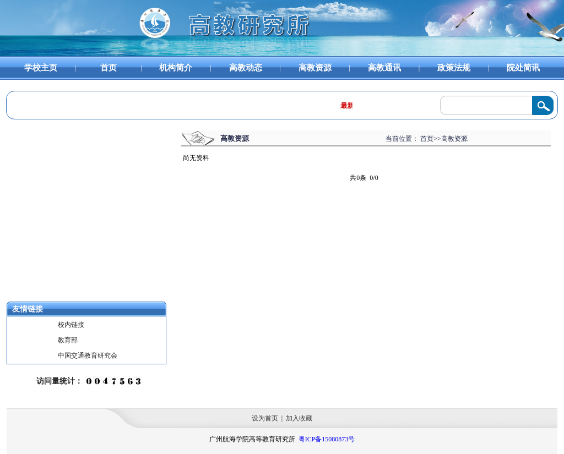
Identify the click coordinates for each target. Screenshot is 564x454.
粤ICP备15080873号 (327, 439)
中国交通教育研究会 (87, 355)
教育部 (68, 340)
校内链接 (71, 325)
